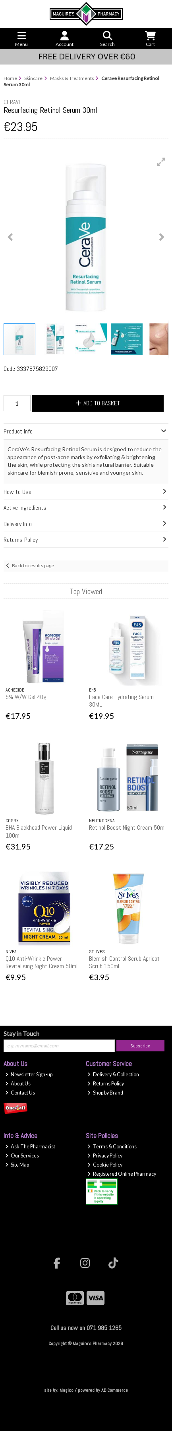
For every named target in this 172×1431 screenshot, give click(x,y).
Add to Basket (98, 403)
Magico (66, 1390)
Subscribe (140, 1046)
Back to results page (33, 565)
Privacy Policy (104, 1156)
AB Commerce (114, 1390)
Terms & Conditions (112, 1147)
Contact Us (20, 1093)
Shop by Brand (105, 1093)
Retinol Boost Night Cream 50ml (127, 827)
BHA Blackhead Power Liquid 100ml (39, 831)
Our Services (22, 1156)
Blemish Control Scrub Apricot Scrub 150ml (124, 962)
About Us (18, 1084)
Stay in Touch (21, 1033)
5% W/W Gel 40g (26, 697)
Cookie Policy (104, 1165)
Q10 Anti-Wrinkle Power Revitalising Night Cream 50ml (41, 962)
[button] (161, 162)
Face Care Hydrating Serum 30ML (121, 701)
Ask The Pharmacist (30, 1147)
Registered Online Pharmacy (121, 1174)
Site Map (17, 1165)
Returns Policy (105, 1084)
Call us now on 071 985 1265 (86, 1328)
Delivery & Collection (113, 1075)
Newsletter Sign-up (28, 1075)
